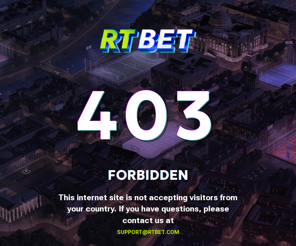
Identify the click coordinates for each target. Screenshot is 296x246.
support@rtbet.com (148, 232)
